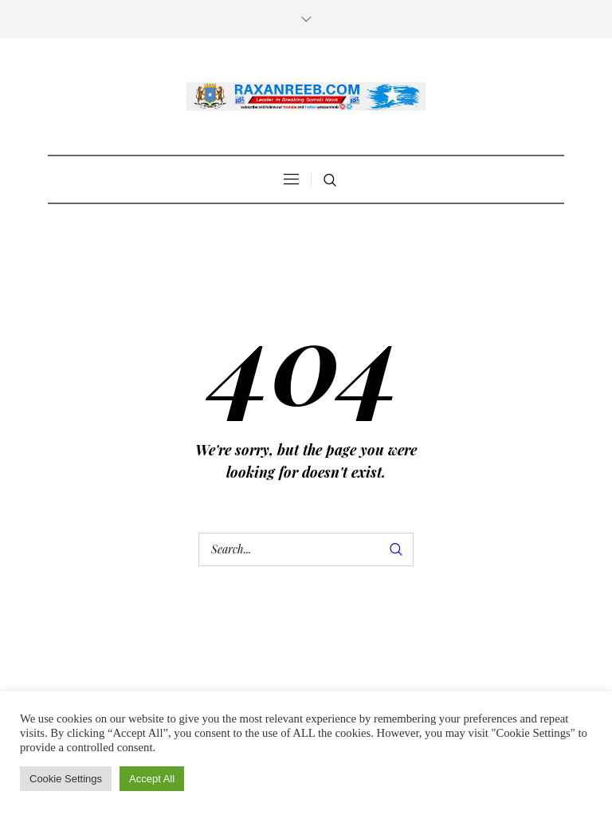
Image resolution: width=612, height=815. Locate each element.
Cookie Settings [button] (65, 779)
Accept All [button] (152, 779)
